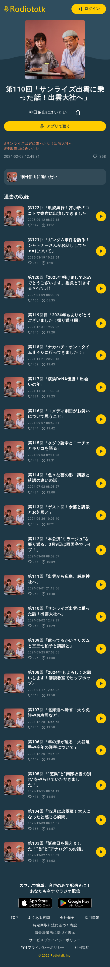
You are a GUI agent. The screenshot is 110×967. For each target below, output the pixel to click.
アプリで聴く (54, 126)
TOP (14, 918)
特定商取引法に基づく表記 (55, 925)
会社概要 (67, 918)
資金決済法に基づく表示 (55, 933)
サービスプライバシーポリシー (55, 940)
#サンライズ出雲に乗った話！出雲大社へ (38, 143)
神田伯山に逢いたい (48, 112)
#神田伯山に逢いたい (22, 148)
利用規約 (82, 947)
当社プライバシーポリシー (43, 947)
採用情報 (92, 918)
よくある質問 (39, 918)
